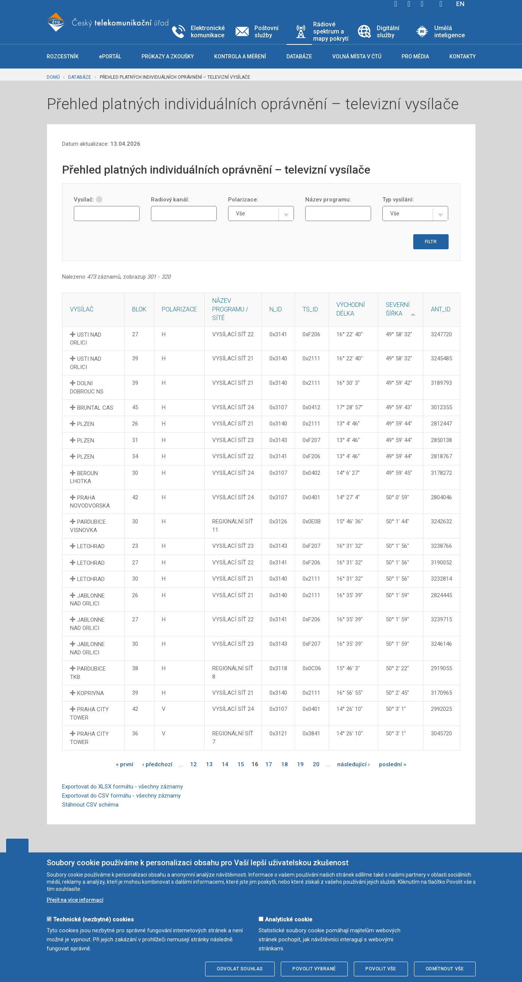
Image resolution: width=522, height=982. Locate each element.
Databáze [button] (299, 56)
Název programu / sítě (230, 309)
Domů (53, 77)
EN (460, 4)
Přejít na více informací (75, 900)
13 (209, 764)
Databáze (79, 77)
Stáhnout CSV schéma (90, 804)
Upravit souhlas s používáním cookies (17, 845)
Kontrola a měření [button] (240, 56)
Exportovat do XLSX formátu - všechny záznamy (122, 786)
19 (300, 764)
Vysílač (81, 309)
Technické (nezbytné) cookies (93, 919)
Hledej (441, 4)
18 (284, 764)
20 (316, 764)
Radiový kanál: (170, 199)
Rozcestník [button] (63, 56)
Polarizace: (243, 199)
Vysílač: (88, 199)
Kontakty (462, 56)
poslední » (392, 764)
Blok (139, 309)
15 (240, 764)
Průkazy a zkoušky (168, 56)
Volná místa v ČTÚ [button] (356, 56)
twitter (409, 4)
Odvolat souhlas (240, 968)
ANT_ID (440, 309)
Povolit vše (380, 968)
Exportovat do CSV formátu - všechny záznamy (121, 795)
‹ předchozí (157, 764)
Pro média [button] (415, 56)
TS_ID (310, 309)
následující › (353, 764)
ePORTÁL (110, 56)
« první (124, 764)
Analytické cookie (288, 919)
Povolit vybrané (314, 968)
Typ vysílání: (398, 199)
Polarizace (179, 309)
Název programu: (328, 199)
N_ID (275, 309)
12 (193, 764)
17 (268, 764)
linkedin (422, 4)
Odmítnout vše (445, 968)
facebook (396, 4)
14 (225, 764)
